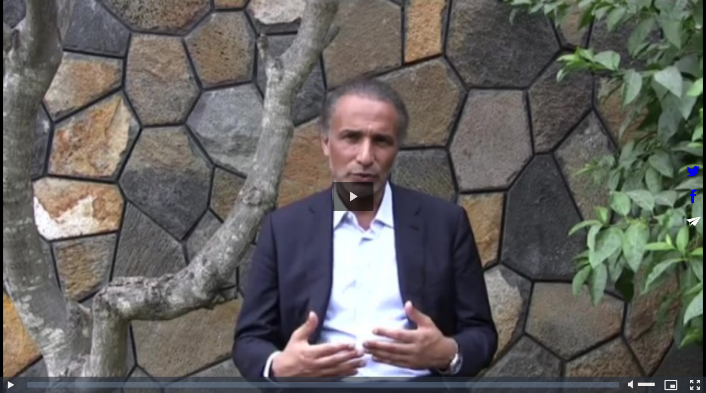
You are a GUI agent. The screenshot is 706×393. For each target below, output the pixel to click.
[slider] (323, 385)
